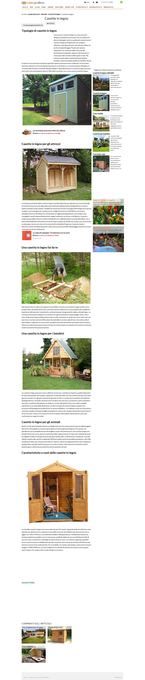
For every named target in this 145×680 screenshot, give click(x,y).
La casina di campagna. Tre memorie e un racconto (51, 233)
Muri (31, 7)
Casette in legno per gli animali (41, 422)
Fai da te (25, 7)
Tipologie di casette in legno (39, 30)
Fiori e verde (59, 7)
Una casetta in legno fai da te (40, 247)
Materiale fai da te (95, 7)
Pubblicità (118, 677)
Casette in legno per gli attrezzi (41, 144)
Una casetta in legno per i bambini (43, 333)
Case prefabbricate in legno (32, 628)
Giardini (50, 7)
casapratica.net (34, 14)
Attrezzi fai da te (82, 7)
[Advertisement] (43, 12)
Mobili (44, 7)
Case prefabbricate (29, 647)
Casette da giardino (55, 628)
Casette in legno (54, 14)
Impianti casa (69, 7)
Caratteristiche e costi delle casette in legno (49, 452)
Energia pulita (108, 7)
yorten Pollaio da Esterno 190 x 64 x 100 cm (49, 131)
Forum (86, 2)
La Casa (37, 7)
